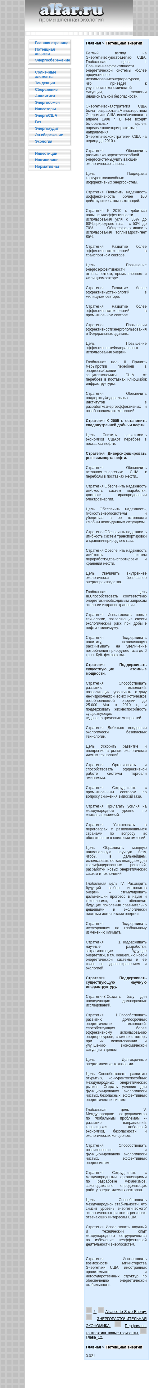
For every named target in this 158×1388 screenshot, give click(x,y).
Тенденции (45, 83)
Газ (38, 122)
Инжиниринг (46, 160)
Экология (43, 141)
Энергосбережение (52, 60)
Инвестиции (46, 153)
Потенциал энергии (45, 51)
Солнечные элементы (45, 74)
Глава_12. (94, 1337)
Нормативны (47, 166)
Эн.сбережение (49, 135)
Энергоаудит (47, 128)
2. (95, 1312)
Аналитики (45, 96)
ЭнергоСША (46, 115)
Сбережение (46, 89)
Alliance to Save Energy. (126, 1312)
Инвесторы (45, 109)
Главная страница (52, 43)
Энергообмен (47, 102)
